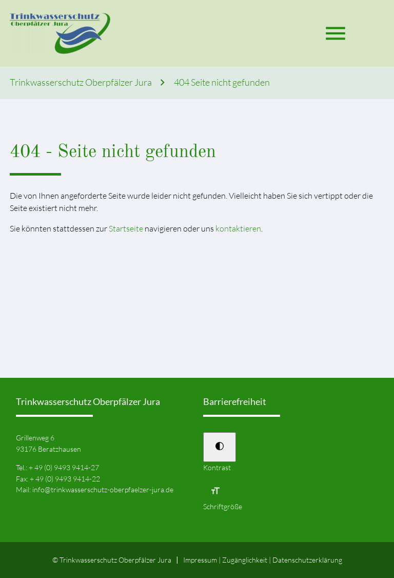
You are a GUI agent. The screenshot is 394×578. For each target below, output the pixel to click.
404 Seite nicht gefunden (222, 82)
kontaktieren (238, 228)
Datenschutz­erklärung (307, 559)
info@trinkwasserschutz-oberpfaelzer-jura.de (102, 489)
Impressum (200, 559)
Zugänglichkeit (244, 559)
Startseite (126, 228)
